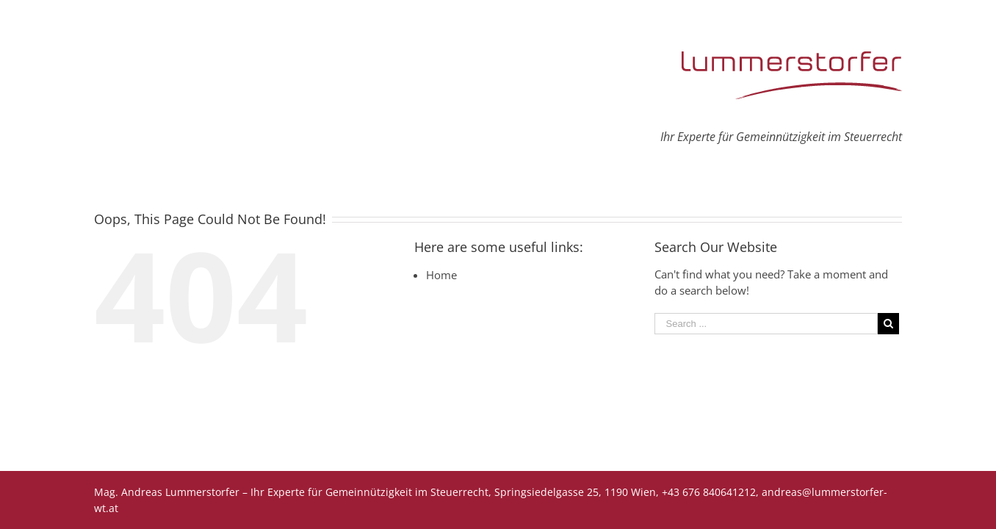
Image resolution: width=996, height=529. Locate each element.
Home (441, 274)
